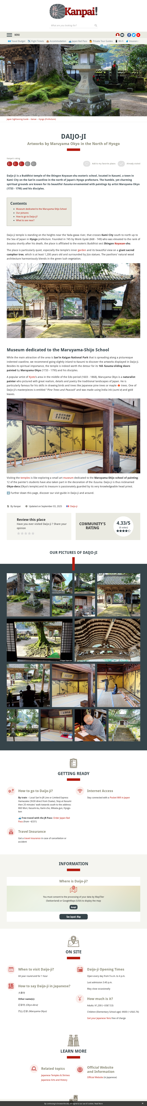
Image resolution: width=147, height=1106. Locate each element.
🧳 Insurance (132, 41)
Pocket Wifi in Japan (120, 730)
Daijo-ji (73, 506)
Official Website (95, 1010)
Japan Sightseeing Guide (18, 119)
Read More (98, 1103)
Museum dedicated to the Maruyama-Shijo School (41, 208)
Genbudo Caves (25, 1067)
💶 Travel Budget (16, 41)
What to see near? (25, 220)
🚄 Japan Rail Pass (77, 41)
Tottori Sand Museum (112, 1069)
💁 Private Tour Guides (101, 41)
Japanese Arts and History (54, 1013)
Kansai (33, 119)
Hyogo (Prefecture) (47, 119)
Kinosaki (64, 1067)
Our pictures (22, 212)
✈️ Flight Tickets (36, 41)
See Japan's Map (73, 850)
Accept (73, 840)
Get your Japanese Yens (99, 951)
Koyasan (120, 243)
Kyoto (32, 377)
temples (25, 477)
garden (82, 250)
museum (68, 477)
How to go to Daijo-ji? (27, 216)
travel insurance (32, 771)
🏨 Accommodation (56, 41)
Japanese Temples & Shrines (55, 1008)
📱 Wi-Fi (119, 41)
